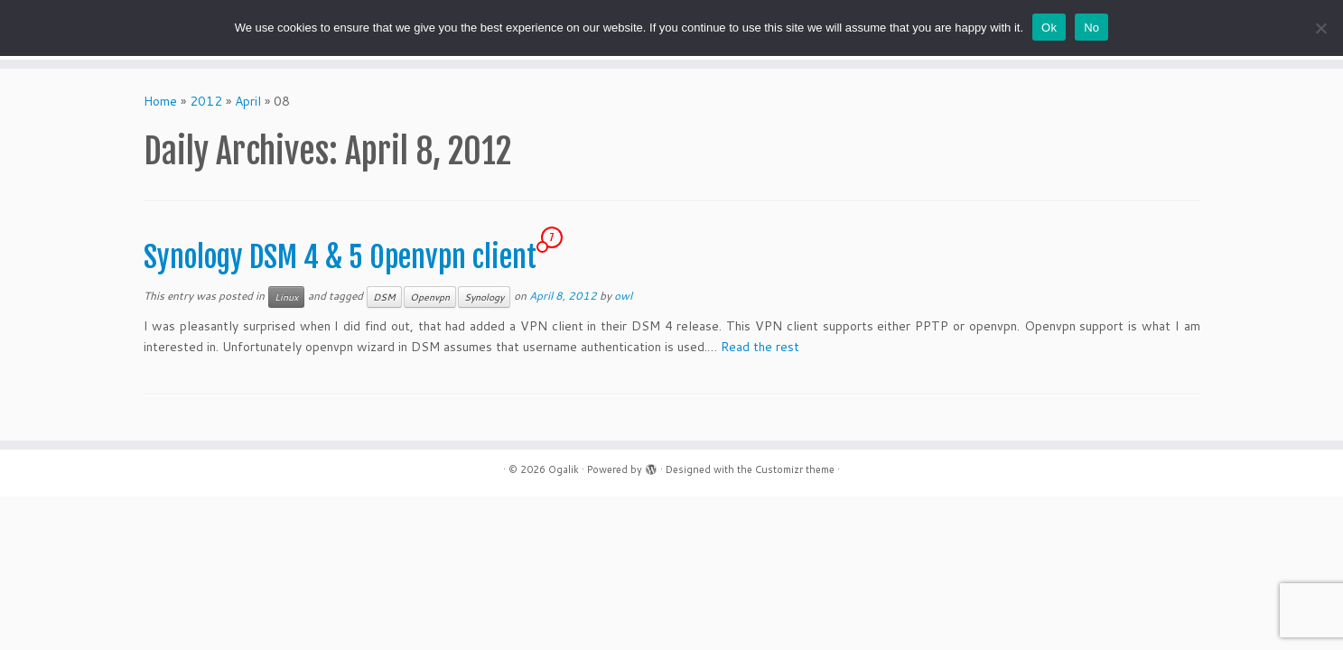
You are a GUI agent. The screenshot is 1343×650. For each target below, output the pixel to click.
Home (160, 101)
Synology (484, 297)
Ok (1049, 27)
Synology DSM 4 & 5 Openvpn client (340, 257)
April (248, 101)
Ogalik (563, 469)
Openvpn (430, 297)
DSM (384, 297)
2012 (206, 101)
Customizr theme (795, 469)
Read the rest (760, 347)
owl (623, 295)
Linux (286, 297)
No (1091, 27)
